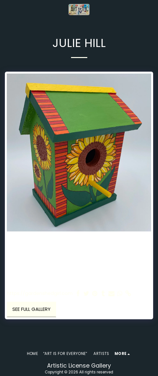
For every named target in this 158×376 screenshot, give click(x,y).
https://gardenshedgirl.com (40, 293)
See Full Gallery (31, 309)
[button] (7, 9)
